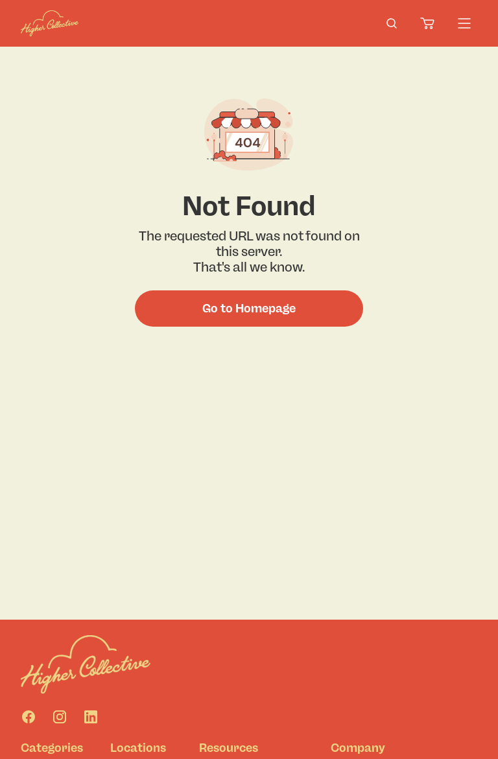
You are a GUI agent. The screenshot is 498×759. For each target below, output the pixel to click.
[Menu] (464, 23)
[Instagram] (59, 717)
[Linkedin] (91, 717)
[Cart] (428, 23)
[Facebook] (28, 717)
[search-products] (392, 23)
